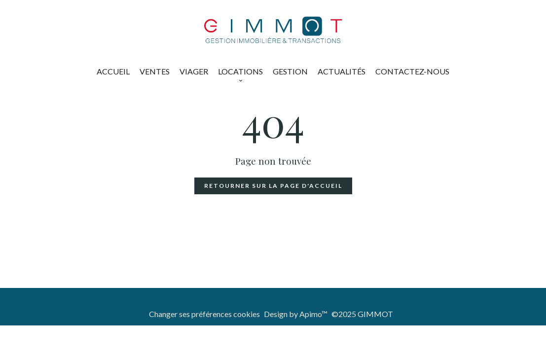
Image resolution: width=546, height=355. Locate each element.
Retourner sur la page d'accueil (273, 185)
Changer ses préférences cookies (204, 314)
